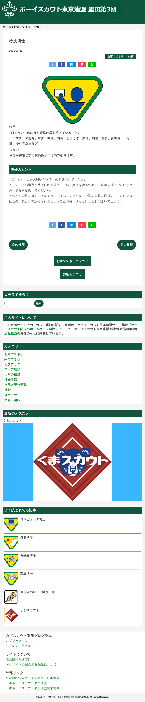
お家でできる (115, 56)
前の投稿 (126, 244)
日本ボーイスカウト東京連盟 (26, 683)
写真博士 (26, 573)
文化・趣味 (12, 400)
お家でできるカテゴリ (72, 261)
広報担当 (10, 333)
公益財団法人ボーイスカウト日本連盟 (33, 678)
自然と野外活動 (15, 384)
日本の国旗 (12, 374)
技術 (131, 56)
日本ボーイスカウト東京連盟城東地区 (33, 688)
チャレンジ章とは (18, 645)
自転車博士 (28, 555)
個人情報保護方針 (18, 659)
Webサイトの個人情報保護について (31, 664)
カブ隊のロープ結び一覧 (37, 592)
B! (71, 64)
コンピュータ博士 (33, 519)
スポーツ (10, 395)
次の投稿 (18, 244)
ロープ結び (12, 369)
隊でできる (12, 359)
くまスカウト (12, 420)
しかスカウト (29, 610)
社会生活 (10, 379)
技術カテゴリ (72, 274)
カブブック (12, 364)
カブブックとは (17, 640)
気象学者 (26, 537)
